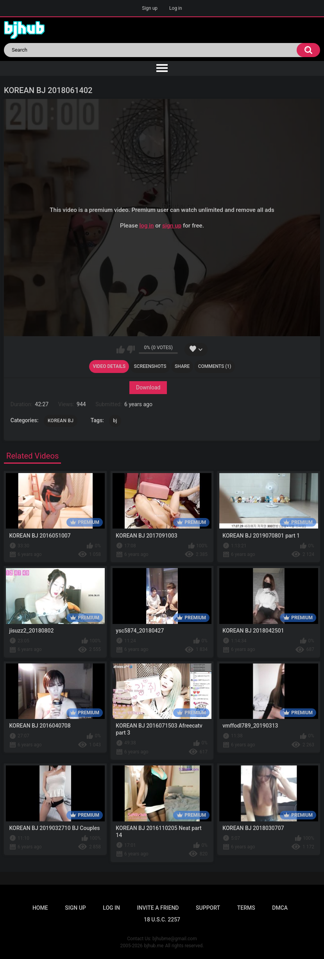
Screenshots (150, 366)
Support (208, 908)
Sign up (150, 8)
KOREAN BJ (60, 420)
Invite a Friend (158, 908)
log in (146, 225)
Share (182, 366)
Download (148, 388)
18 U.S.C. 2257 (162, 919)
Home (40, 908)
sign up (171, 225)
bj (115, 420)
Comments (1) (214, 366)
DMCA (280, 908)
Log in (175, 8)
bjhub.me (154, 945)
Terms (246, 908)
